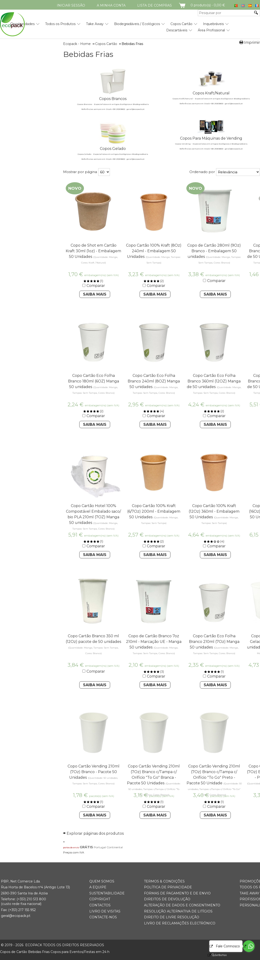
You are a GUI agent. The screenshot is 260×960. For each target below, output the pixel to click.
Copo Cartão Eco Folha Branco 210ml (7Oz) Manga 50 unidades (214, 641)
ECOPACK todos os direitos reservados (52, 945)
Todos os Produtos (60, 24)
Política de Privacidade (168, 887)
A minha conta (111, 5)
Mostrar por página (80, 172)
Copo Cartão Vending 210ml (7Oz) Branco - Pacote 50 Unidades (93, 772)
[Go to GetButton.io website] (215, 955)
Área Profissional (211, 30)
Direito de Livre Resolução (171, 917)
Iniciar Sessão (71, 5)
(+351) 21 (23, 899)
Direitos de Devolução (167, 899)
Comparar (96, 285)
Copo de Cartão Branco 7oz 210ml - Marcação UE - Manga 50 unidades (153, 641)
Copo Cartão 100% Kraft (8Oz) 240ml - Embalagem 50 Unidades (153, 251)
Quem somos (101, 881)
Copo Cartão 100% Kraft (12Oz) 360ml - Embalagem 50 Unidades (214, 511)
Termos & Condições (164, 881)
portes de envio (71, 847)
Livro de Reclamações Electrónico (179, 923)
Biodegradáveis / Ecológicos (137, 24)
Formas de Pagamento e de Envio (177, 893)
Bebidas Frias (88, 54)
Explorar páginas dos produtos (95, 833)
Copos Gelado (113, 148)
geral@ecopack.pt (15, 916)
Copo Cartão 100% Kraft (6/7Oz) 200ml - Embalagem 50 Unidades (153, 511)
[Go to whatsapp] (249, 946)
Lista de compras (154, 5)
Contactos (100, 905)
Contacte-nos (103, 917)
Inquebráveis (213, 24)
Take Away (95, 24)
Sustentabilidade (107, 893)
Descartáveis (176, 30)
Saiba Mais (94, 294)
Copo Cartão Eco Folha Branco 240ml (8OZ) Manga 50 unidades (154, 381)
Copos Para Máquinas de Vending (211, 138)
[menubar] (115, 25)
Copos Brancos (112, 98)
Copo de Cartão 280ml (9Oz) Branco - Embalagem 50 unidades (214, 251)
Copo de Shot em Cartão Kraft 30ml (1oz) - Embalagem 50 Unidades (93, 251)
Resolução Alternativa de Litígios (178, 911)
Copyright (99, 899)
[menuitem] (60, 22)
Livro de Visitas (104, 911)
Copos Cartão (181, 24)
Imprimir (252, 42)
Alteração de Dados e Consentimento (182, 905)
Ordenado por (202, 172)
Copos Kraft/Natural (211, 93)
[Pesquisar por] (225, 13)
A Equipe (97, 887)
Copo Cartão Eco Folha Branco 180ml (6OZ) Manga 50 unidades (93, 381)
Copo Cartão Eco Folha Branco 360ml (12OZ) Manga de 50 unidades (214, 381)
